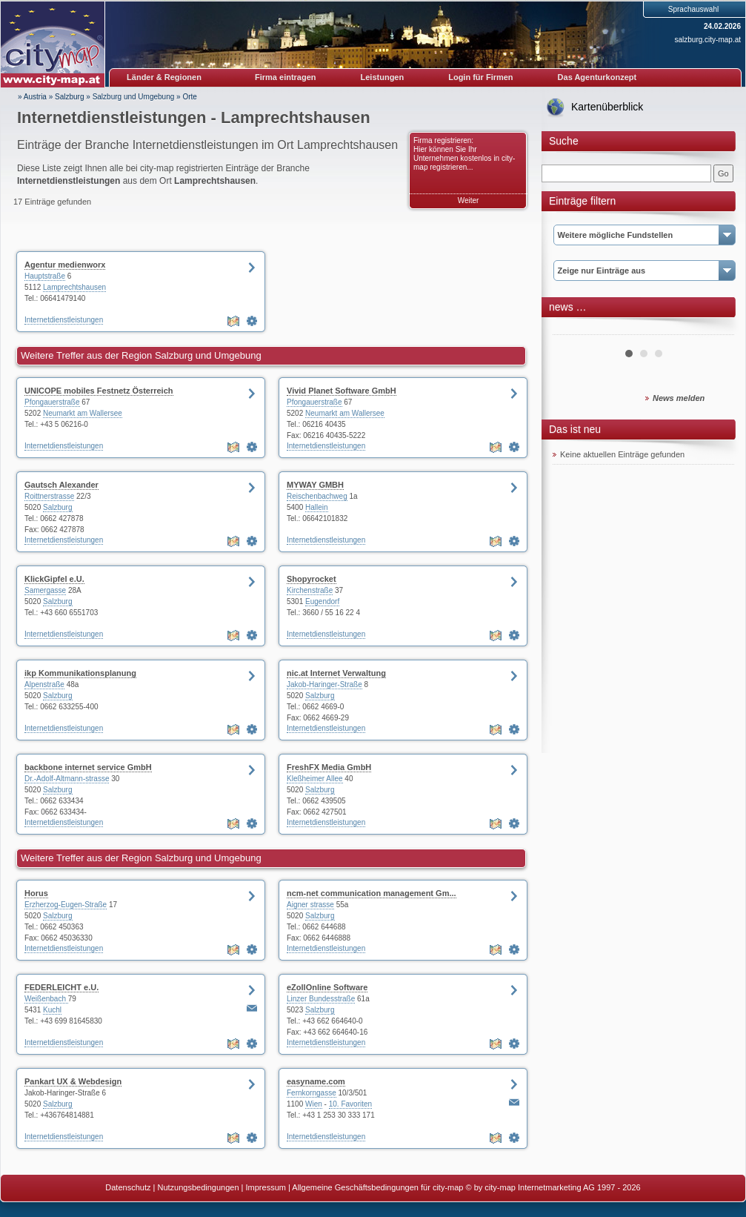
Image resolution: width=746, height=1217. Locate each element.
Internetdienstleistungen (63, 320)
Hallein (316, 507)
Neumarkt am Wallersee (82, 413)
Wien (313, 1104)
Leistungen (382, 77)
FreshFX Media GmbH (329, 767)
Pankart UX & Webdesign (72, 1081)
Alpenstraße (44, 684)
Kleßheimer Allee (315, 779)
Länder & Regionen (164, 77)
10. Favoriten (350, 1104)
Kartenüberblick (607, 107)
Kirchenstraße (310, 590)
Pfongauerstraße (52, 402)
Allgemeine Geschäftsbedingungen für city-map (377, 1187)
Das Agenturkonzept (597, 77)
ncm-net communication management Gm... (371, 893)
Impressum (266, 1187)
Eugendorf (322, 601)
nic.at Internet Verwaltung (336, 673)
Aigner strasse (310, 905)
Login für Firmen (480, 77)
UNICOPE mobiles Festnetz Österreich (98, 390)
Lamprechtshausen (74, 287)
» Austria (32, 97)
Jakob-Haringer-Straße (324, 684)
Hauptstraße (44, 276)
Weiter (468, 200)
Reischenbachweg (317, 496)
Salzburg (69, 97)
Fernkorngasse (311, 1093)
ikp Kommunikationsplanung (80, 673)
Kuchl (52, 1010)
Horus (36, 893)
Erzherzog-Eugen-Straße (65, 905)
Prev (572, 329)
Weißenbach (46, 999)
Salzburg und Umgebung (134, 97)
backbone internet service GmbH (88, 767)
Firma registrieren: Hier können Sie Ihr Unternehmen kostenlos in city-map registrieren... (464, 153)
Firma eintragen (285, 77)
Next (715, 329)
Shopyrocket (311, 578)
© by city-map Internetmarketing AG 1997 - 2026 (553, 1187)
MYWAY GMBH (315, 484)
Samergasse (45, 590)
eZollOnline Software (327, 987)
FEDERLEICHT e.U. (61, 987)
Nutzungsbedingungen (198, 1187)
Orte (189, 97)
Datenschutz (127, 1187)
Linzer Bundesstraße (321, 999)
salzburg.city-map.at (708, 40)
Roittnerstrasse (49, 496)
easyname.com (316, 1081)
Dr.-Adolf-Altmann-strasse (66, 779)
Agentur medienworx (64, 264)
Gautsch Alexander (61, 484)
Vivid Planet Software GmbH (341, 390)
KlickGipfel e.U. (54, 578)
